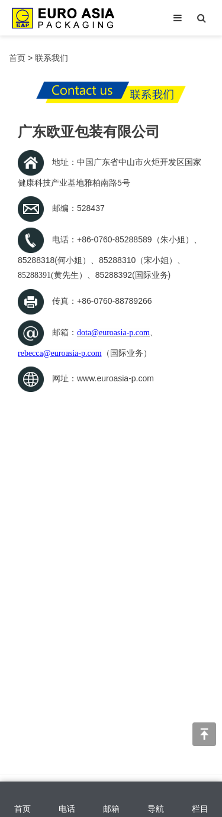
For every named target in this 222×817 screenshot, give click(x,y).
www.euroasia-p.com (115, 378)
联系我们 (51, 58)
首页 (17, 58)
